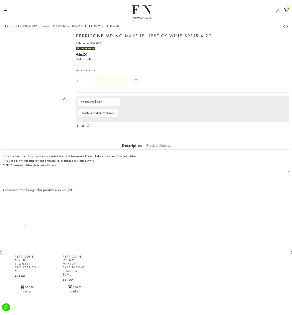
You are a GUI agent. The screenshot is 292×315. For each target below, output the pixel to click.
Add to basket (111, 81)
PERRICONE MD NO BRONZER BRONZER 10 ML (25, 263)
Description (132, 145)
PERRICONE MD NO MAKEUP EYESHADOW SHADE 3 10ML (73, 265)
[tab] (146, 172)
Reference (82, 43)
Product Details (158, 145)
